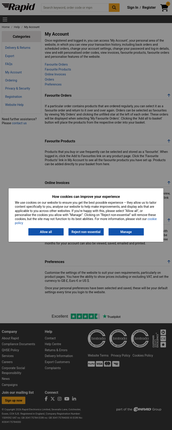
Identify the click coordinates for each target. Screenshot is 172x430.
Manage (126, 232)
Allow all (46, 232)
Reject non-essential (85, 232)
